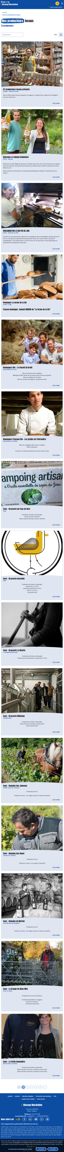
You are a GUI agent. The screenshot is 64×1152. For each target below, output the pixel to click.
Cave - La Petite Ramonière (14, 1061)
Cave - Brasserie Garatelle (14, 578)
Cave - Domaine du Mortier (14, 921)
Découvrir (56, 103)
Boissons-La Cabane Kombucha (16, 157)
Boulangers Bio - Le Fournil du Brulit (17, 367)
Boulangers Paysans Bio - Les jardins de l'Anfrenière (24, 439)
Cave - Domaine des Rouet (13, 853)
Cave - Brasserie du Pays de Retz (16, 509)
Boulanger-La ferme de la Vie (15, 302)
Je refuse (41, 1149)
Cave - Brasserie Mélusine (14, 716)
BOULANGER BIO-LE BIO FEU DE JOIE (16, 231)
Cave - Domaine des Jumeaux (15, 786)
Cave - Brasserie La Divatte (14, 650)
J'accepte (53, 1149)
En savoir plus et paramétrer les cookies (20, 1149)
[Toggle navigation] (62, 4)
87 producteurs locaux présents (16, 89)
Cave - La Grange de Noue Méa (15, 989)
